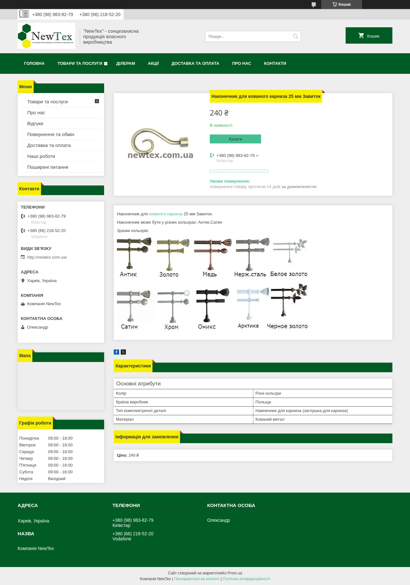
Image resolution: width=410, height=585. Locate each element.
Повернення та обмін (50, 134)
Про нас (241, 63)
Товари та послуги (79, 63)
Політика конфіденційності (246, 579)
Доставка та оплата (195, 63)
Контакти (275, 63)
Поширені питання (47, 167)
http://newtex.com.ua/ (47, 257)
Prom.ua (235, 573)
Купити (235, 139)
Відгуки (35, 123)
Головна (34, 63)
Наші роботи (41, 156)
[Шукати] (295, 36)
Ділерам (125, 63)
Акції (153, 63)
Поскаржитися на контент (196, 579)
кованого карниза (166, 213)
